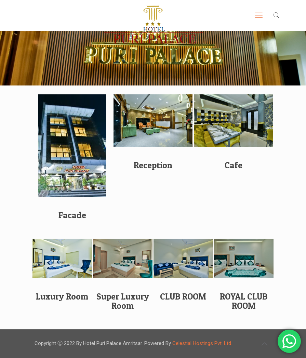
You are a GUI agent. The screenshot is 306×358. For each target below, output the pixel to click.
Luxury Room (62, 296)
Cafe (233, 165)
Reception (153, 165)
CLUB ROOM (183, 296)
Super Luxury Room (122, 301)
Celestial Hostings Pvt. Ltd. (202, 343)
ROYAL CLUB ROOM (243, 301)
